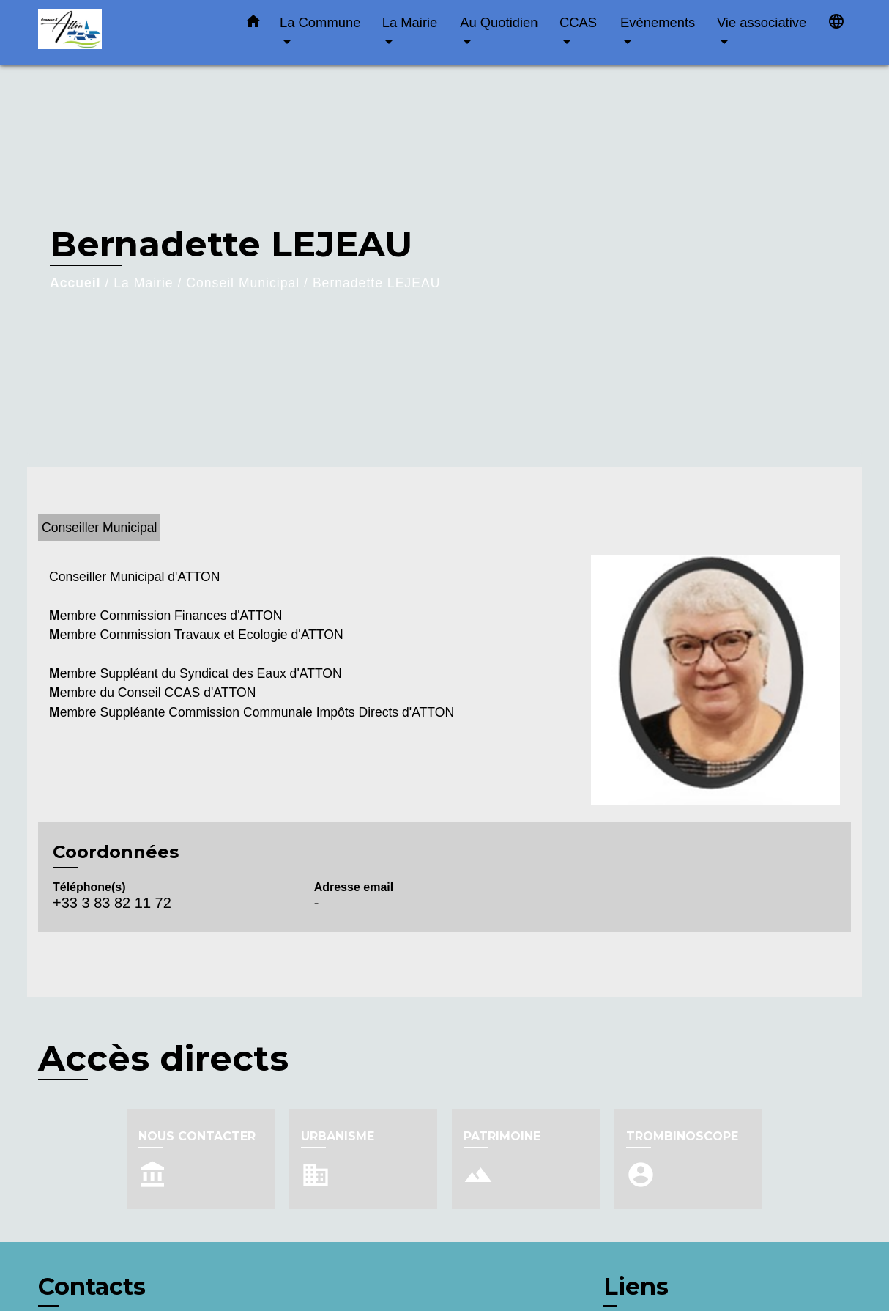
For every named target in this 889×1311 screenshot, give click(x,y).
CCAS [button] (578, 22)
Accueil (75, 283)
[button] (253, 24)
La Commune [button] (320, 22)
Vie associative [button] (761, 22)
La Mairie (143, 283)
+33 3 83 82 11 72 (112, 903)
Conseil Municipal (243, 283)
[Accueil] (129, 32)
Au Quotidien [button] (499, 22)
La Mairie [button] (410, 22)
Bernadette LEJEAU (376, 283)
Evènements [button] (657, 22)
